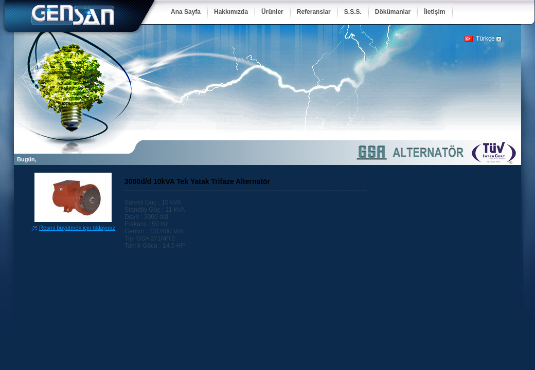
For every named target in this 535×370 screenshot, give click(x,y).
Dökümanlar (393, 11)
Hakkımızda (231, 11)
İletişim (434, 11)
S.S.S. (353, 11)
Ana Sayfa (186, 11)
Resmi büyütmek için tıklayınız (77, 228)
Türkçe (485, 38)
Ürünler (272, 11)
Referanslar (314, 11)
